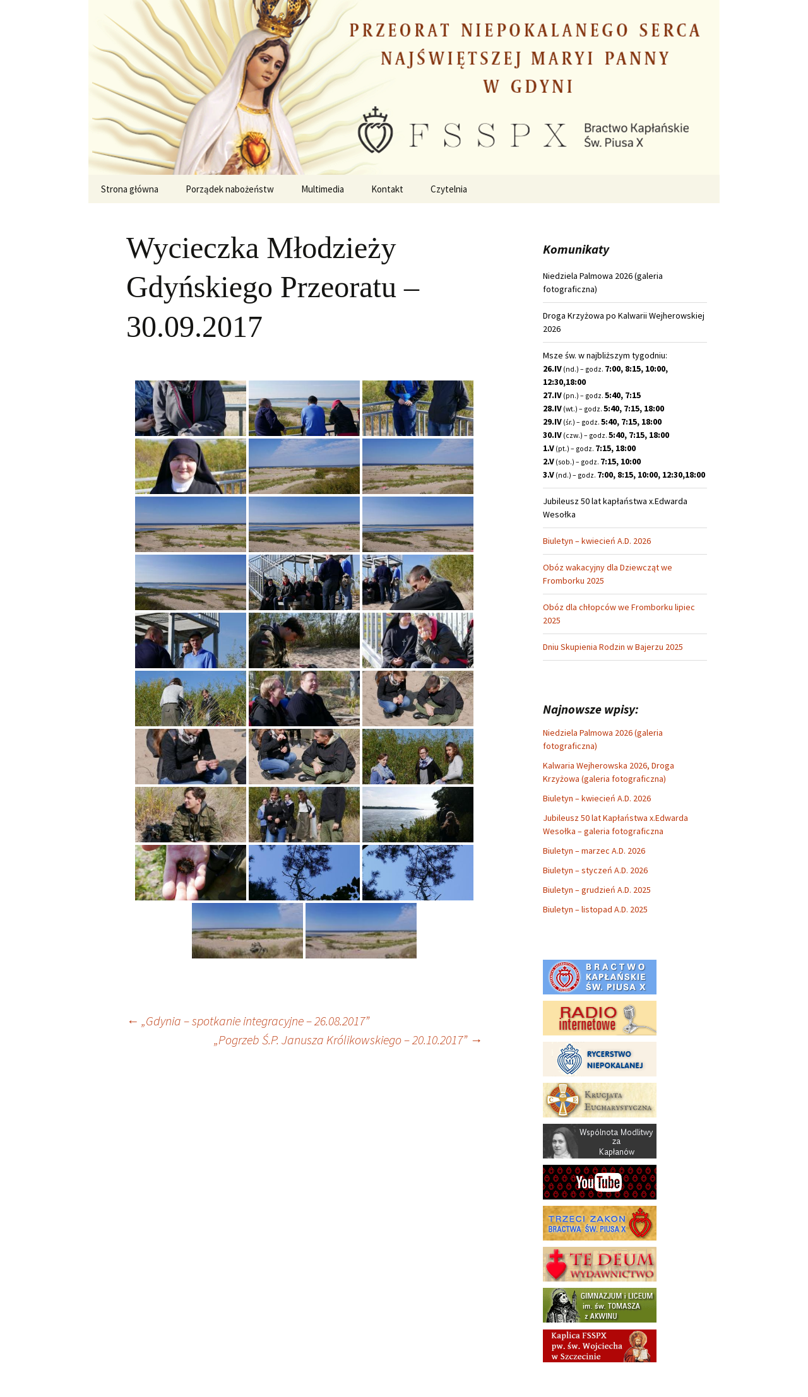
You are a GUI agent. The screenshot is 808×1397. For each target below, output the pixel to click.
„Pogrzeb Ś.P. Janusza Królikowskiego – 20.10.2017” (348, 1039)
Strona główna (129, 189)
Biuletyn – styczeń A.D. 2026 (595, 870)
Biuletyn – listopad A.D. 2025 (595, 909)
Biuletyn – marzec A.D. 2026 (594, 850)
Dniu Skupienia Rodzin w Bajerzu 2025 (613, 646)
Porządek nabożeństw (230, 189)
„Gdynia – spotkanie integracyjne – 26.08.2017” (247, 1021)
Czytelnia (449, 189)
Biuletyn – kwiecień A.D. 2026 (597, 540)
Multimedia (322, 189)
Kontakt (387, 189)
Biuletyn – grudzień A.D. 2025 (597, 889)
